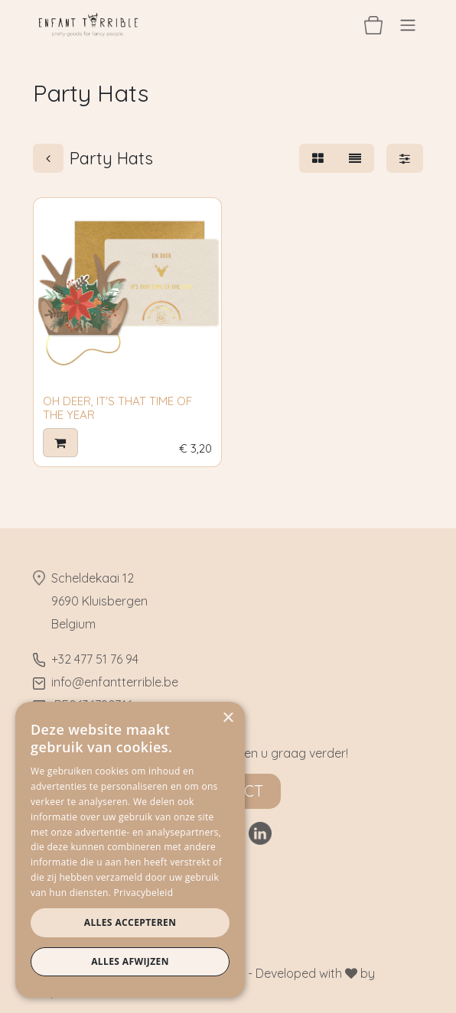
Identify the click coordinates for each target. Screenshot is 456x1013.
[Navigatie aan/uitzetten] (407, 24)
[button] (60, 443)
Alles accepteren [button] (130, 922)
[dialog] (130, 850)
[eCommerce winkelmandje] (373, 24)
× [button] (227, 718)
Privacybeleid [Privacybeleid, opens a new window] (144, 892)
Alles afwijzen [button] (130, 961)
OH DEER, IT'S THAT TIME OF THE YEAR (117, 408)
